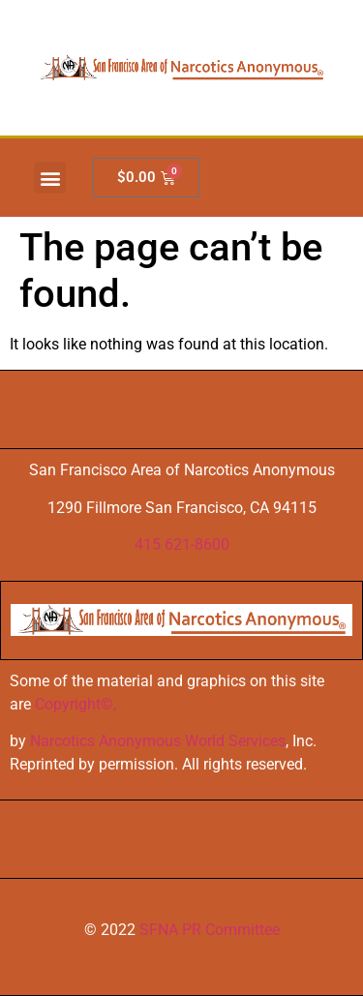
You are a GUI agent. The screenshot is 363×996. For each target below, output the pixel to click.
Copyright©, (75, 704)
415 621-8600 (182, 544)
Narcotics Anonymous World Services (158, 741)
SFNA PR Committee (209, 930)
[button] (50, 178)
